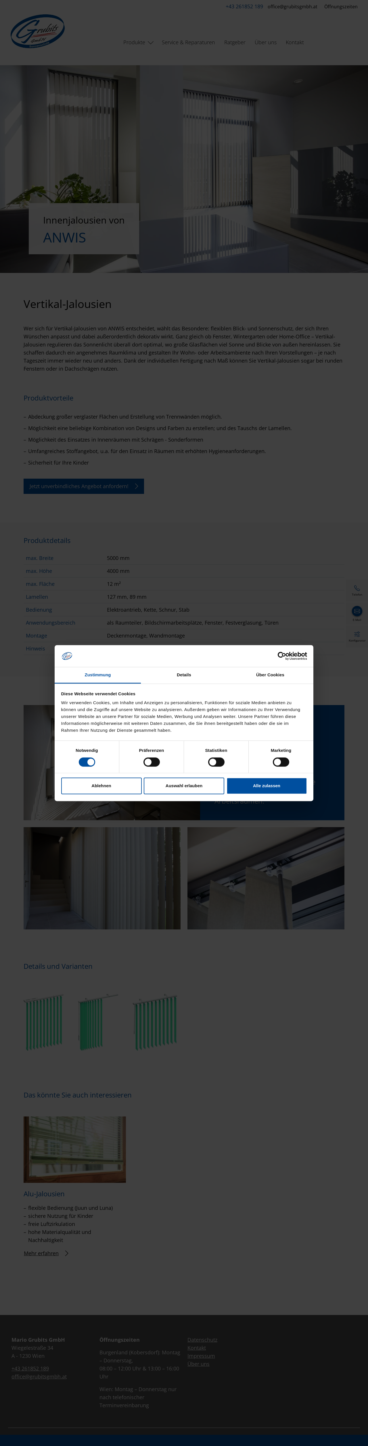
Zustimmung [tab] (98, 675)
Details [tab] (184, 675)
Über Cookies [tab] (270, 675)
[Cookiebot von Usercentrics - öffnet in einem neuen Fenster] (282, 656)
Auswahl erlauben (184, 785)
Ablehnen (101, 785)
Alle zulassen (266, 785)
